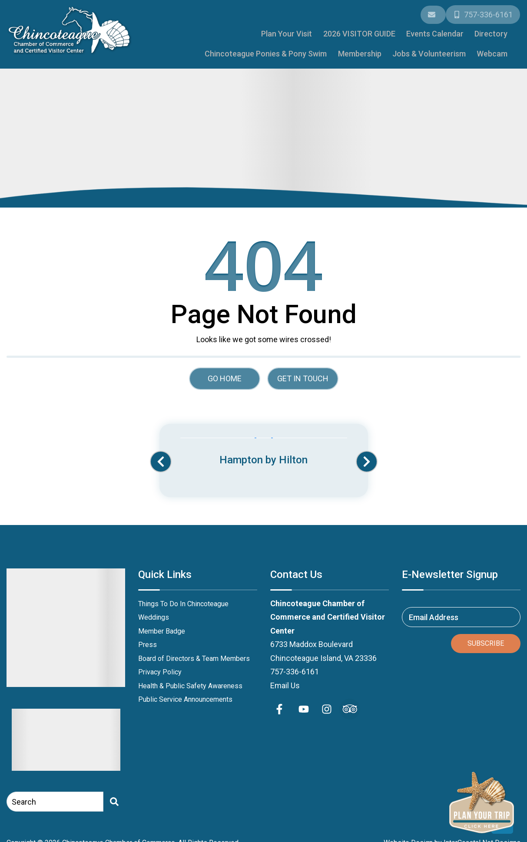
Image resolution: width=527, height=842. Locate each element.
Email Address (433, 612)
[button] (161, 458)
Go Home (225, 374)
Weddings (153, 613)
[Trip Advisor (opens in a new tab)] (349, 704)
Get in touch (302, 374)
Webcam (494, 49)
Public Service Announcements (185, 695)
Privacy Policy (160, 668)
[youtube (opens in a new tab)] (303, 704)
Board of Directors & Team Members (194, 654)
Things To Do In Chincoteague (183, 599)
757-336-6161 (294, 667)
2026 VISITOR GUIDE (245, 31)
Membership (371, 49)
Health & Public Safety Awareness (190, 681)
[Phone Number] (483, 13)
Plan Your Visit (178, 31)
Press (147, 640)
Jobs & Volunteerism (436, 49)
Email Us (285, 681)
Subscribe (485, 639)
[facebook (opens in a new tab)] (280, 704)
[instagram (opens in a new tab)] (326, 704)
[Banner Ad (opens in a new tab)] (263, 448)
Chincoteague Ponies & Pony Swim (449, 31)
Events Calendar (316, 31)
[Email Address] (434, 14)
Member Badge (161, 627)
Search (24, 797)
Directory (366, 31)
